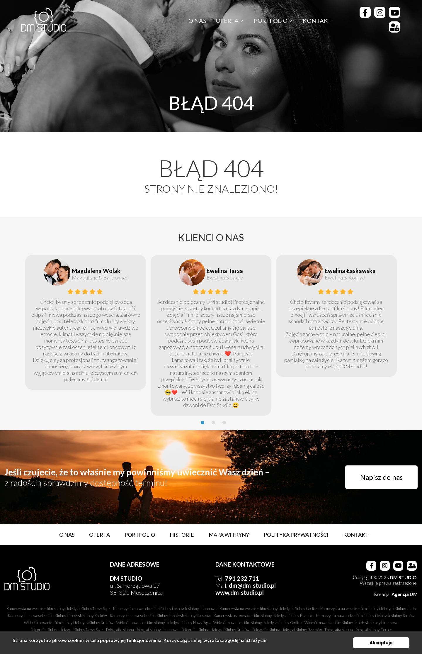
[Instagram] (379, 12)
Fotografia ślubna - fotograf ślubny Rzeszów (287, 629)
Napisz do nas (381, 477)
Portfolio (140, 534)
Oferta (99, 534)
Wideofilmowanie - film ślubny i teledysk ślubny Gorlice (257, 622)
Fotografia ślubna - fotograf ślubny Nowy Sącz (66, 629)
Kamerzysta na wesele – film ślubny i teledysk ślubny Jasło (368, 608)
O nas (66, 534)
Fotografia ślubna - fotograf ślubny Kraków (215, 629)
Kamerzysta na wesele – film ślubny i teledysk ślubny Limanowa (165, 608)
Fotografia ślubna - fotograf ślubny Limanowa (142, 629)
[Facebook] (365, 12)
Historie (182, 534)
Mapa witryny (229, 534)
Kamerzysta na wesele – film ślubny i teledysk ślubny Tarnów (365, 615)
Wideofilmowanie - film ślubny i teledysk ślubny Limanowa (351, 622)
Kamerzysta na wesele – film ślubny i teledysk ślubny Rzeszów (160, 615)
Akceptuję (381, 643)
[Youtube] (394, 12)
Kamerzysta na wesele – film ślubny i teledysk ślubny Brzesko (263, 615)
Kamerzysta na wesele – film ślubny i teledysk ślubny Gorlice (268, 608)
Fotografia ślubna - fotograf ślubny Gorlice (358, 629)
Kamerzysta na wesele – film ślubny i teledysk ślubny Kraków (57, 615)
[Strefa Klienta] (394, 27)
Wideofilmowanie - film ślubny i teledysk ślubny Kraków (68, 622)
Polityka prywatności (296, 534)
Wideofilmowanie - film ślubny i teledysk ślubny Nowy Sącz (163, 622)
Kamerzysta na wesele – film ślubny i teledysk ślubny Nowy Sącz (58, 608)
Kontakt (356, 534)
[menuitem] (197, 20)
